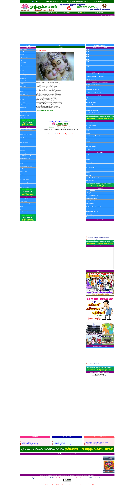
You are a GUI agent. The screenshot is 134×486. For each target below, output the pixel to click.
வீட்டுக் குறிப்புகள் (24, 187)
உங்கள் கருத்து (79, 475)
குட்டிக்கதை (23, 75)
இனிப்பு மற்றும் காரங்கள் (26, 129)
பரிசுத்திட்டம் (23, 117)
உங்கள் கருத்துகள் (91, 484)
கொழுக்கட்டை (24, 160)
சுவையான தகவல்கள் (25, 96)
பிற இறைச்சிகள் (24, 211)
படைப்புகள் (64, 475)
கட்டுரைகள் (100, 120)
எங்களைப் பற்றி (44, 475)
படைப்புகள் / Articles (76, 12)
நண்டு (21, 206)
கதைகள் (100, 95)
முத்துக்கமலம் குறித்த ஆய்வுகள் (99, 71)
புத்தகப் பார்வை (24, 94)
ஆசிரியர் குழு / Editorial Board (61, 12)
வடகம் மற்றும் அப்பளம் (26, 155)
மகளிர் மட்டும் (23, 86)
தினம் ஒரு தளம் (24, 112)
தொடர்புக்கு (87, 475)
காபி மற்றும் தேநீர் (24, 179)
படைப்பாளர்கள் (24, 110)
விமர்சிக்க (58, 133)
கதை (21, 67)
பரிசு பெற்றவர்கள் (24, 115)
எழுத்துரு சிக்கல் (71, 475)
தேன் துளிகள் (23, 107)
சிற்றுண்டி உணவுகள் (25, 158)
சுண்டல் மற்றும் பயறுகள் (26, 166)
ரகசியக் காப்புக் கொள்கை (80, 484)
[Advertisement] (67, 30)
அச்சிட (50, 133)
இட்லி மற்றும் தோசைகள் (26, 134)
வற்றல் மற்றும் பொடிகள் (26, 152)
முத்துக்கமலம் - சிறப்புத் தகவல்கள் (100, 82)
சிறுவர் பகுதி (23, 83)
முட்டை (22, 209)
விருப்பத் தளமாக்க (68, 133)
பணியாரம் (22, 168)
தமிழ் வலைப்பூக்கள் (25, 104)
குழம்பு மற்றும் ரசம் (25, 137)
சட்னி (21, 145)
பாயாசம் (22, 174)
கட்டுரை (22, 70)
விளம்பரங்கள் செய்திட (54, 475)
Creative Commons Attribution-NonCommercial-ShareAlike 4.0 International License (74, 482)
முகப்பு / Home (34, 12)
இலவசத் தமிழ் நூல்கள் (99, 245)
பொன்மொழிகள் (24, 57)
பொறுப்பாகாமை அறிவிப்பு (66, 484)
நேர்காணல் (23, 65)
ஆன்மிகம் (22, 51)
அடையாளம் (23, 62)
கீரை (21, 139)
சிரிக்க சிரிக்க (23, 80)
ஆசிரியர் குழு (23, 49)
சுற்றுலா (22, 99)
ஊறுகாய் (22, 150)
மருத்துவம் (23, 91)
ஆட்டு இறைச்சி (24, 198)
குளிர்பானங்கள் (24, 176)
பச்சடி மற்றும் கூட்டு (25, 142)
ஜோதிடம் (22, 54)
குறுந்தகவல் (23, 78)
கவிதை (22, 73)
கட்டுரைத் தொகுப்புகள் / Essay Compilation (93, 12)
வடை (21, 163)
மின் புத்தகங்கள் (24, 102)
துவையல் (22, 147)
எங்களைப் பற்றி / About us (46, 12)
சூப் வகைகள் (23, 171)
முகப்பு (92, 475)
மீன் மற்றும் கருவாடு (25, 203)
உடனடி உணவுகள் (24, 182)
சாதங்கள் (22, 131)
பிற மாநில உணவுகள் (25, 184)
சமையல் (22, 88)
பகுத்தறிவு (22, 59)
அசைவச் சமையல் (27, 196)
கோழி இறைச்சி (24, 201)
